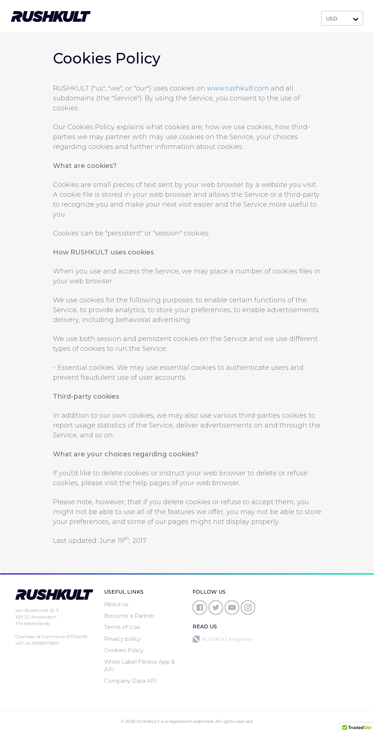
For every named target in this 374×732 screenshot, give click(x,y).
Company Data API (130, 680)
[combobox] (342, 18)
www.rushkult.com (238, 88)
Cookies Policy (124, 650)
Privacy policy (122, 638)
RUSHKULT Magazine (222, 639)
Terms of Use (122, 627)
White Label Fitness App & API (139, 665)
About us (116, 604)
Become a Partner (129, 615)
